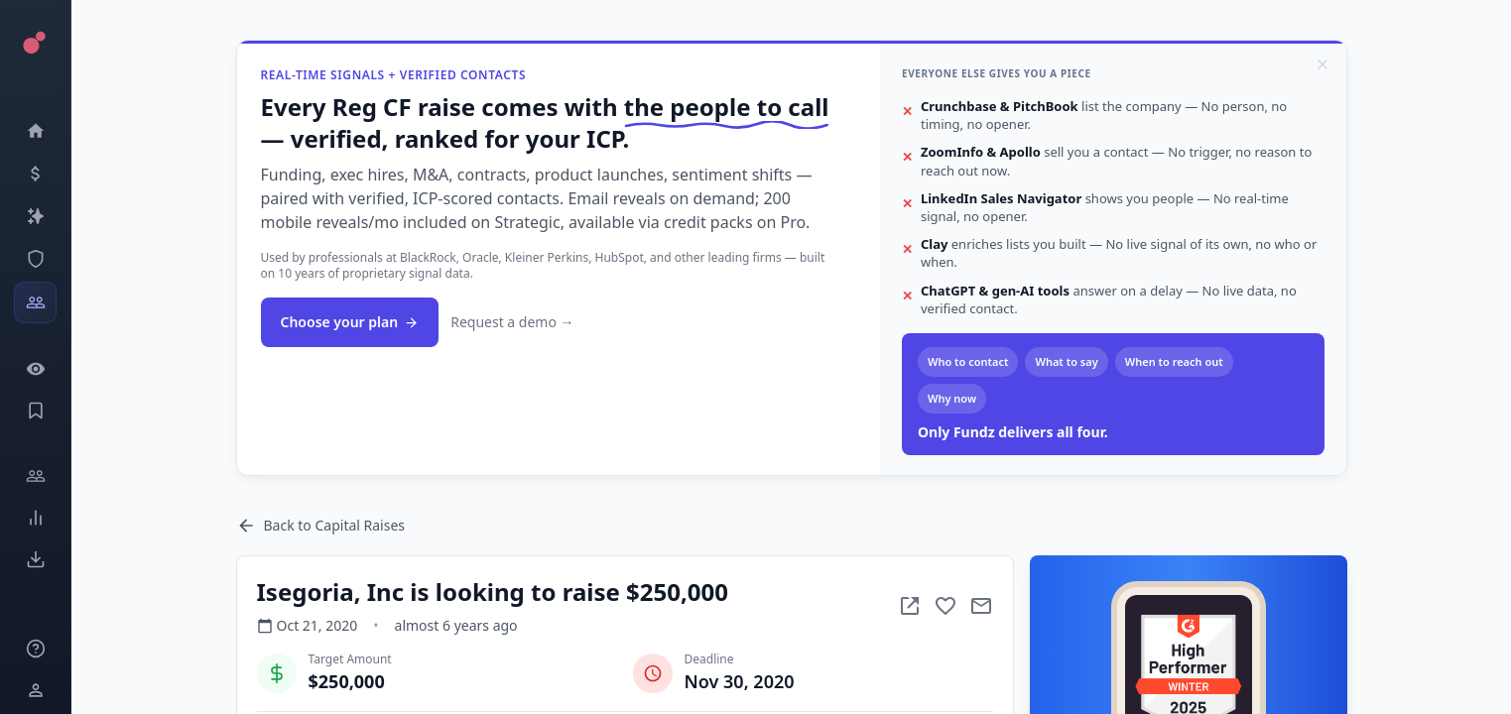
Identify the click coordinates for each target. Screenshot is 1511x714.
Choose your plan (350, 321)
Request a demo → (511, 321)
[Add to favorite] (945, 606)
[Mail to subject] (981, 606)
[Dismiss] (1322, 64)
